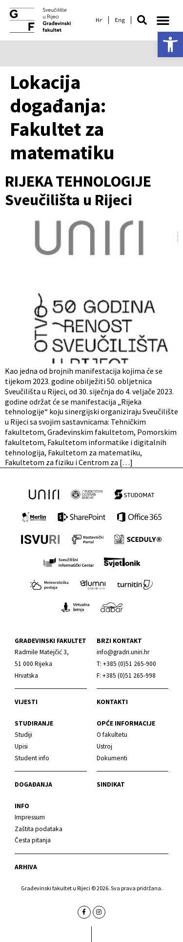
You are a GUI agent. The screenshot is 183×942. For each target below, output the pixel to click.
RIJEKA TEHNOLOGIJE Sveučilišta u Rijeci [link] (78, 190)
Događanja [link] (33, 784)
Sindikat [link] (111, 784)
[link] (170, 44)
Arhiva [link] (26, 867)
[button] (142, 20)
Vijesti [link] (26, 702)
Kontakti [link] (112, 702)
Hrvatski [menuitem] (99, 20)
